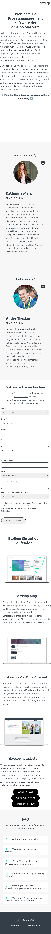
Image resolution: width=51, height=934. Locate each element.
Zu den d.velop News (26, 804)
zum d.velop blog (25, 792)
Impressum (16, 925)
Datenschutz (34, 925)
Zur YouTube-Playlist (25, 798)
